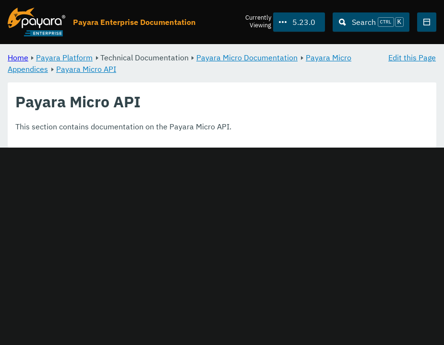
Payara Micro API (86, 69)
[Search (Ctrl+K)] (371, 22)
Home (18, 57)
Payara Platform (64, 57)
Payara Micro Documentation (247, 57)
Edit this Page (412, 57)
